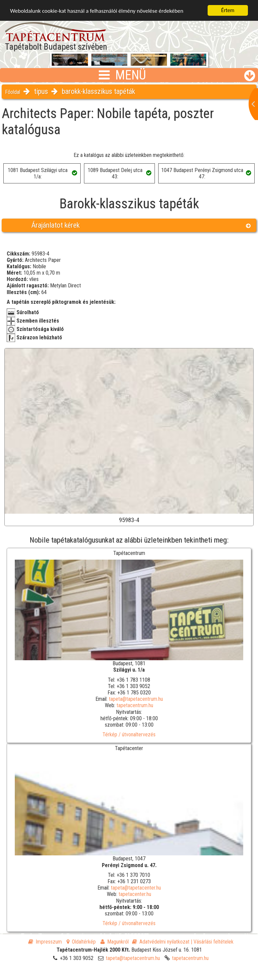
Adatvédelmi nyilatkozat (160, 942)
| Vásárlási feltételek (212, 942)
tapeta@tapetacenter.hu (136, 888)
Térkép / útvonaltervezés (129, 734)
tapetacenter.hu (135, 894)
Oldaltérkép (81, 942)
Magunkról (114, 942)
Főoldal (12, 92)
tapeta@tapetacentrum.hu (136, 699)
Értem (227, 10)
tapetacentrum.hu (135, 705)
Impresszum (45, 942)
